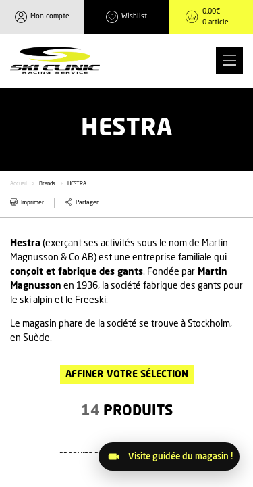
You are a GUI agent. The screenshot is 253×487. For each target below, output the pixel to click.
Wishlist (134, 16)
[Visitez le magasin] (169, 456)
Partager (87, 203)
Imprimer (32, 203)
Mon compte (49, 16)
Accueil (18, 184)
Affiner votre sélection (126, 374)
